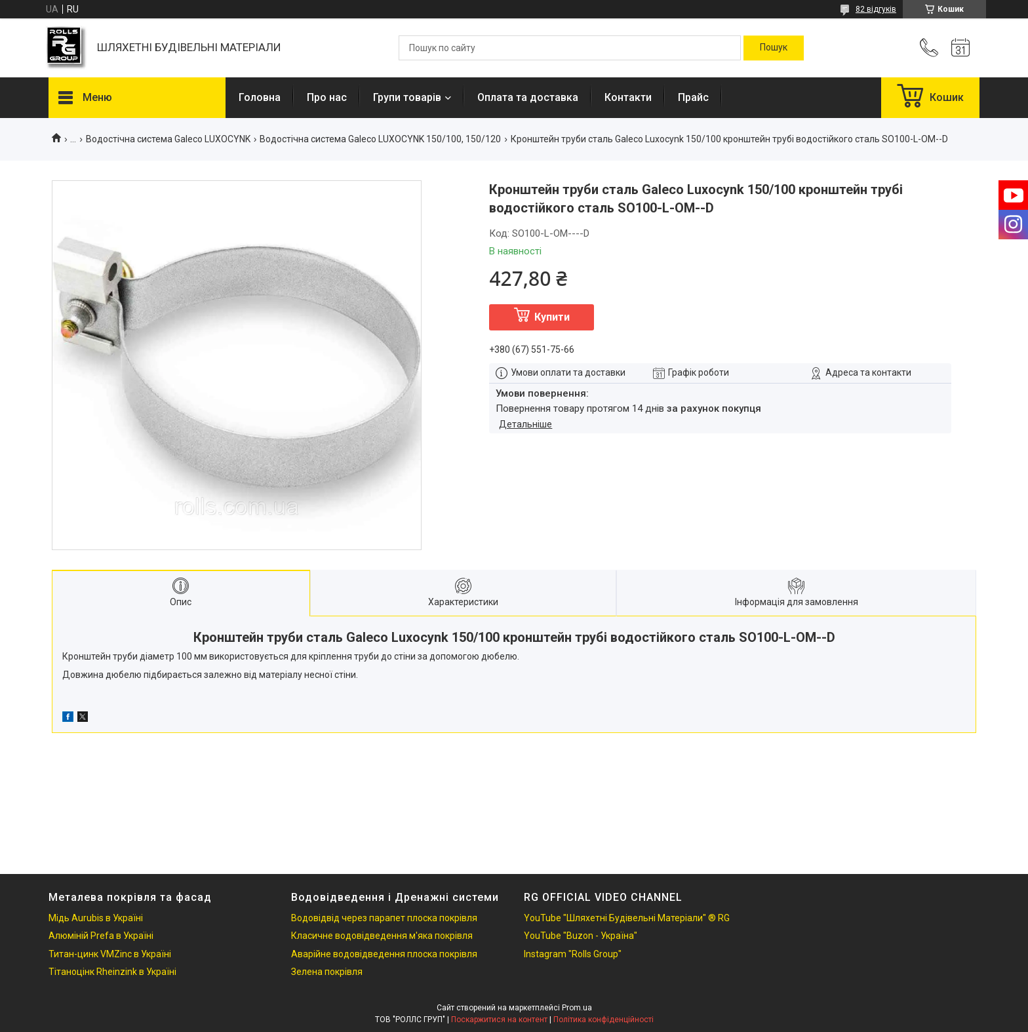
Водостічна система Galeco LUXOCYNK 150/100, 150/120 (380, 139)
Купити (552, 317)
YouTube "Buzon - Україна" (580, 935)
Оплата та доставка (527, 97)
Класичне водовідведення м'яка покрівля (382, 935)
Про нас (327, 97)
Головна (260, 97)
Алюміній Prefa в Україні (101, 935)
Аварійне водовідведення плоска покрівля (384, 954)
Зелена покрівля (327, 971)
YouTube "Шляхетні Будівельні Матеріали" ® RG (627, 918)
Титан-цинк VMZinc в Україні (110, 954)
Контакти (628, 97)
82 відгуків (876, 9)
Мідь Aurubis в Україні (96, 918)
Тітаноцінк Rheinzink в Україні (112, 971)
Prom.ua (577, 1007)
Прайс (693, 97)
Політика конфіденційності (603, 1019)
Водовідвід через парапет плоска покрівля (384, 918)
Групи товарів (407, 97)
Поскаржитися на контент (499, 1019)
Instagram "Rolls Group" (573, 954)
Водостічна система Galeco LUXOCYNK (168, 139)
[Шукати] (773, 47)
